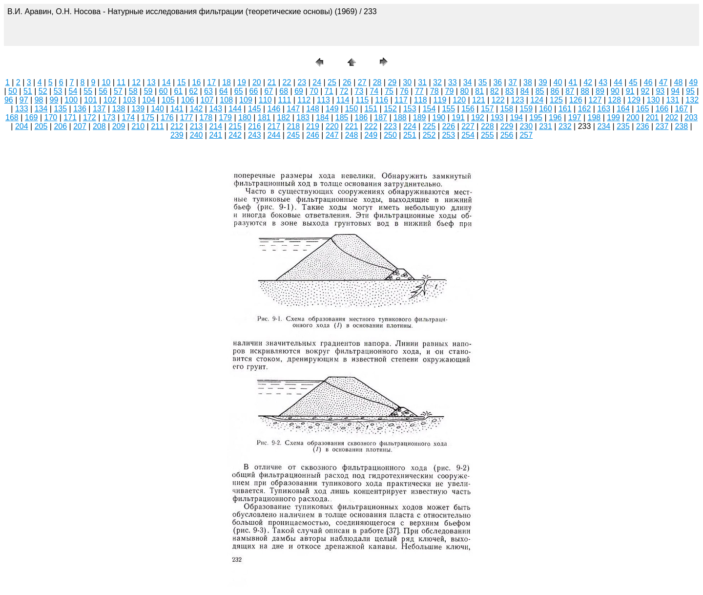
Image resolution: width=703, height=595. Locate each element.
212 (177, 126)
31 (422, 82)
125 (556, 100)
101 (90, 100)
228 (487, 126)
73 (359, 91)
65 (238, 91)
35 (482, 82)
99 (53, 100)
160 (545, 109)
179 (225, 117)
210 (138, 126)
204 (21, 126)
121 (478, 100)
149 (332, 109)
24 (316, 82)
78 (434, 91)
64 (223, 91)
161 (565, 109)
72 (344, 91)
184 (322, 117)
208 (99, 126)
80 (464, 91)
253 (448, 135)
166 (662, 109)
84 (524, 91)
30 (407, 82)
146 (274, 109)
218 (293, 126)
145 (254, 109)
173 (109, 117)
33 (452, 82)
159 (526, 109)
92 (645, 91)
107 (207, 100)
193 (497, 117)
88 (584, 91)
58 (133, 91)
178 (206, 117)
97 (24, 100)
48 (678, 82)
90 (615, 91)
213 (196, 126)
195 (535, 117)
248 (351, 135)
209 (118, 126)
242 (235, 135)
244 (274, 135)
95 (690, 91)
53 (58, 91)
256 (507, 135)
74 (374, 91)
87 (569, 91)
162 (584, 109)
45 (633, 82)
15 (181, 82)
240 (196, 135)
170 (51, 117)
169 (31, 117)
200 (633, 117)
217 (274, 126)
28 (377, 82)
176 (167, 117)
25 (332, 82)
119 (440, 100)
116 (381, 100)
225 (429, 126)
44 (618, 82)
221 (351, 126)
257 (526, 135)
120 (459, 100)
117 (401, 100)
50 (12, 91)
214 (215, 126)
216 (254, 126)
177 (186, 117)
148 (312, 109)
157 (487, 109)
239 (177, 135)
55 (87, 91)
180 (244, 117)
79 (449, 91)
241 (215, 135)
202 (672, 117)
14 (166, 82)
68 (283, 91)
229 (507, 126)
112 (303, 100)
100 (71, 100)
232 (565, 126)
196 (555, 117)
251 (409, 135)
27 (362, 82)
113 (323, 100)
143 (215, 109)
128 (614, 100)
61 (178, 91)
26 (347, 82)
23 (301, 82)
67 (268, 91)
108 (226, 100)
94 (675, 91)
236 (642, 126)
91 (630, 91)
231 (545, 126)
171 (70, 117)
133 (21, 109)
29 (392, 82)
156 (468, 109)
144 (235, 109)
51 (27, 91)
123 (517, 100)
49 (693, 82)
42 (587, 82)
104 (148, 100)
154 (429, 109)
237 (662, 126)
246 (312, 135)
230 (526, 126)
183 (303, 117)
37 (512, 82)
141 (177, 109)
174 (128, 117)
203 (691, 117)
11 (121, 82)
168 (12, 117)
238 (681, 126)
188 (400, 117)
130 (653, 100)
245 (293, 135)
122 (498, 100)
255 (487, 135)
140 (157, 109)
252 (429, 135)
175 (147, 117)
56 (103, 91)
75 (389, 91)
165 (642, 109)
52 (43, 91)
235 (623, 126)
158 (507, 109)
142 (196, 109)
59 (148, 91)
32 (437, 82)
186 (361, 117)
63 (208, 91)
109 (245, 100)
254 (468, 135)
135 (60, 109)
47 (663, 82)
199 (613, 117)
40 (558, 82)
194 (516, 117)
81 (479, 91)
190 (439, 117)
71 (329, 91)
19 (241, 82)
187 (380, 117)
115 (362, 100)
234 (603, 126)
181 (264, 117)
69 (298, 91)
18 (226, 82)
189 (419, 117)
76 (404, 91)
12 (136, 82)
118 (420, 100)
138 (118, 109)
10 (106, 82)
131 (673, 100)
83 (509, 91)
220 (332, 126)
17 (211, 82)
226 (448, 126)
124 (536, 100)
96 (8, 100)
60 (163, 91)
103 (129, 100)
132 (692, 100)
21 (272, 82)
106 (187, 100)
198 (594, 117)
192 (477, 117)
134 (41, 109)
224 (409, 126)
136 (79, 109)
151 (370, 109)
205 (41, 126)
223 (390, 126)
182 (283, 117)
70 (314, 91)
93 (660, 91)
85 (540, 91)
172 (89, 117)
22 (287, 82)
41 (573, 82)
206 (60, 126)
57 (118, 91)
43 (603, 82)
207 (79, 126)
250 (390, 135)
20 (256, 82)
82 (494, 91)
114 (343, 100)
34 (467, 82)
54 (72, 91)
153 (409, 109)
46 (648, 82)
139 (138, 109)
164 (623, 109)
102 (110, 100)
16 (196, 82)
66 (253, 91)
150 (351, 109)
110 (265, 100)
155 (448, 109)
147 (293, 109)
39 (542, 82)
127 (595, 100)
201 (652, 117)
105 (168, 100)
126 (575, 100)
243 (254, 135)
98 (39, 100)
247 (332, 135)
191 (458, 117)
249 (370, 135)
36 (497, 82)
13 (151, 82)
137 (99, 109)
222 (370, 126)
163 (603, 109)
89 (600, 91)
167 (681, 109)
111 (284, 100)
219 (312, 126)
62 (193, 91)
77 (419, 91)
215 (235, 126)
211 (157, 126)
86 (554, 91)
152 (390, 109)
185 (342, 117)
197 (574, 117)
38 (527, 82)
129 (634, 100)
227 (468, 126)
